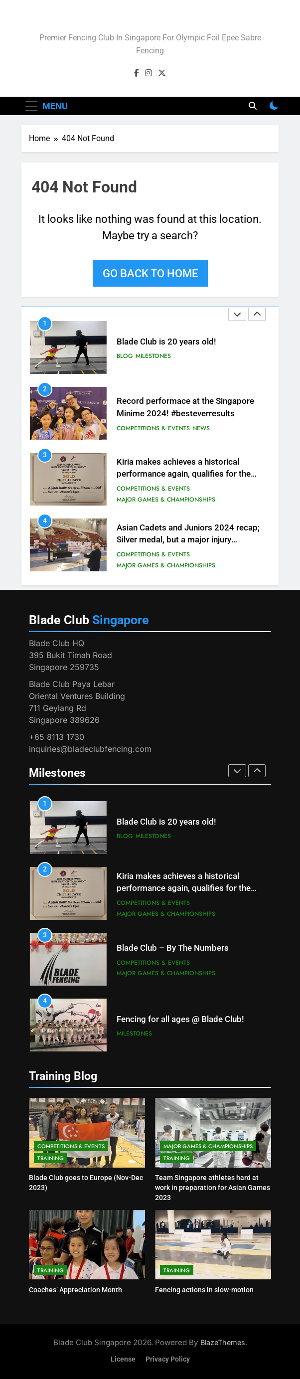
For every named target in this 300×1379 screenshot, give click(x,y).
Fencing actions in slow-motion (204, 1290)
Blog (125, 355)
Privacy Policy (168, 1359)
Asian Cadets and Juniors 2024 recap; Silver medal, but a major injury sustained (188, 540)
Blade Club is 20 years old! (166, 341)
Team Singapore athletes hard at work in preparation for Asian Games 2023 (212, 1188)
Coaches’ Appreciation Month (75, 1290)
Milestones (153, 355)
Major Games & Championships (166, 499)
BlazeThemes (222, 1342)
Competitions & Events (153, 428)
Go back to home (150, 273)
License (123, 1359)
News (201, 428)
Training (50, 1158)
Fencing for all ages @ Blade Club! (180, 1019)
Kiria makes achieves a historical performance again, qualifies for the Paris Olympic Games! (184, 474)
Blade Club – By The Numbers (173, 948)
